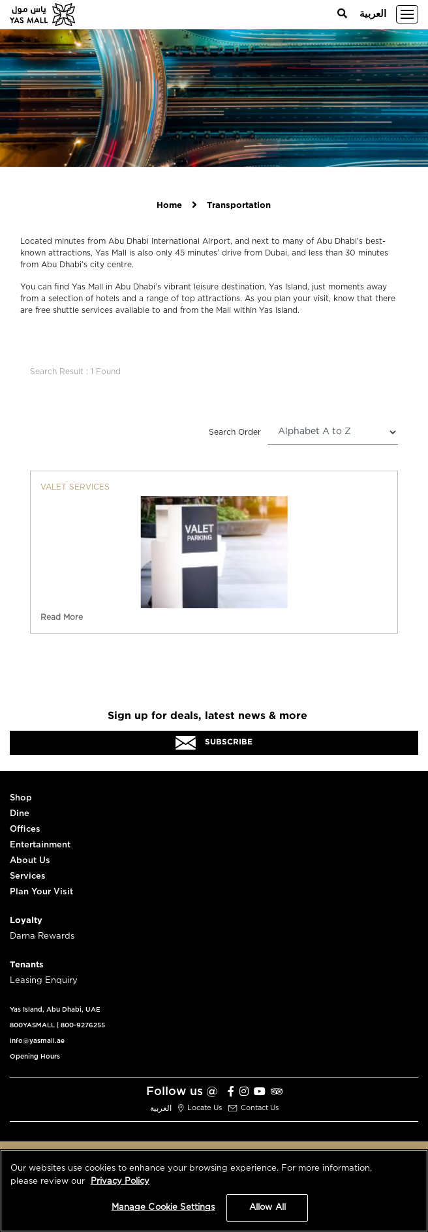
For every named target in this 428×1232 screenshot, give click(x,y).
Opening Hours (35, 1056)
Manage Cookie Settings (163, 1207)
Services (28, 876)
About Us (30, 861)
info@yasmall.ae (37, 1041)
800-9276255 (83, 1025)
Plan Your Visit (41, 892)
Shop (21, 798)
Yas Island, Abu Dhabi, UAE (55, 1009)
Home (169, 205)
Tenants (27, 965)
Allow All (267, 1207)
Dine (19, 814)
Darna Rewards (42, 936)
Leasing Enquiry (44, 980)
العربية (372, 14)
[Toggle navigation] (407, 14)
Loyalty (26, 920)
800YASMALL (32, 1025)
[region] (214, 1190)
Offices (25, 829)
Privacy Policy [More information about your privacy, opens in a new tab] (120, 1181)
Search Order (235, 432)
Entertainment (40, 845)
